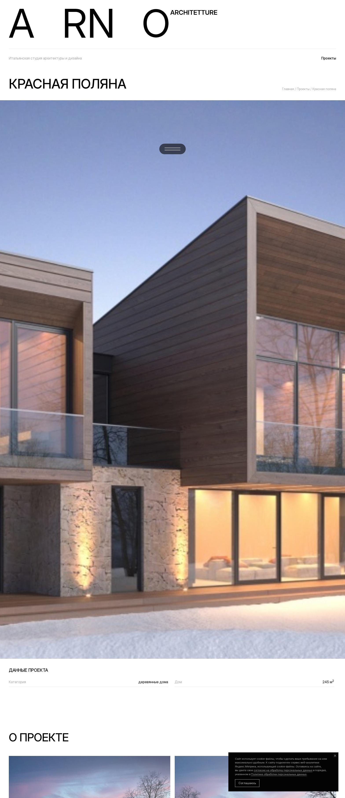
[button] (172, 149)
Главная (288, 89)
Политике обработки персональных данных (278, 774)
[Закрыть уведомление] (335, 755)
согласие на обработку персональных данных (283, 770)
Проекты (328, 58)
